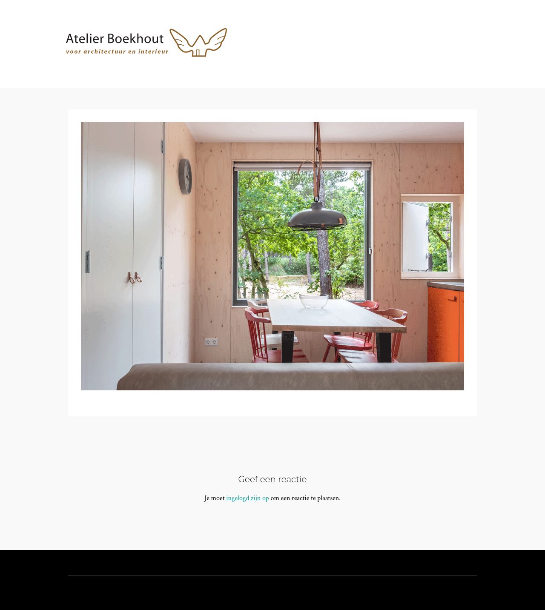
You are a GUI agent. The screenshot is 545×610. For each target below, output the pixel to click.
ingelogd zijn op (247, 498)
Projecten (339, 66)
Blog (423, 66)
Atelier (294, 66)
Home (258, 66)
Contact (386, 66)
